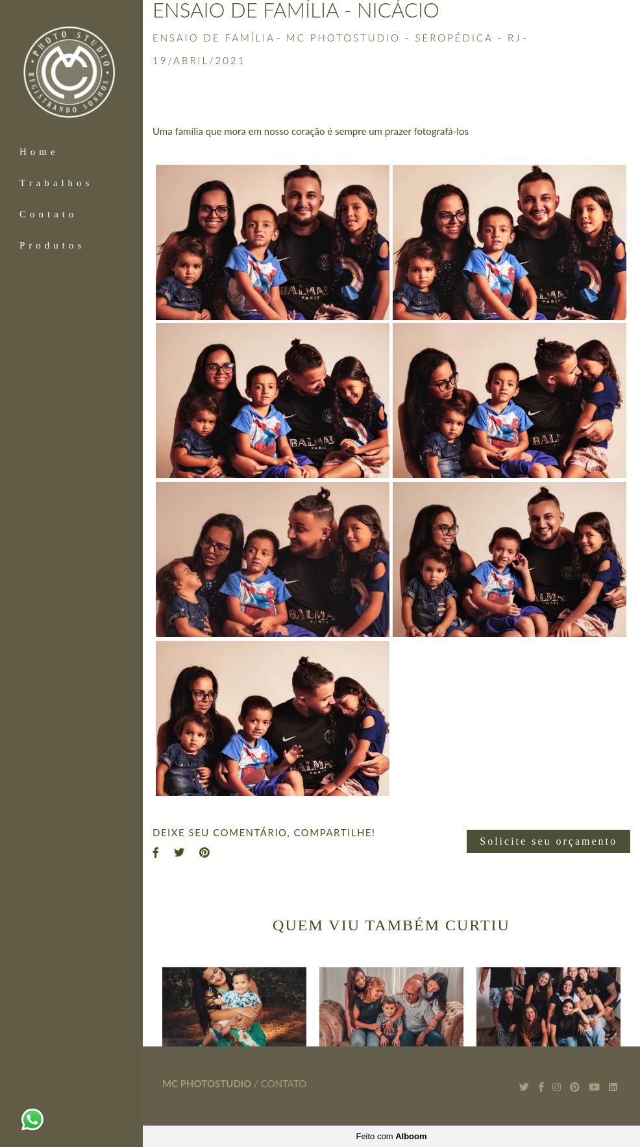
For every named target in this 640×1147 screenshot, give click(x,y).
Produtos (52, 245)
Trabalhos (56, 183)
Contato (48, 214)
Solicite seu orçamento (548, 841)
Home (39, 152)
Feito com (391, 1136)
